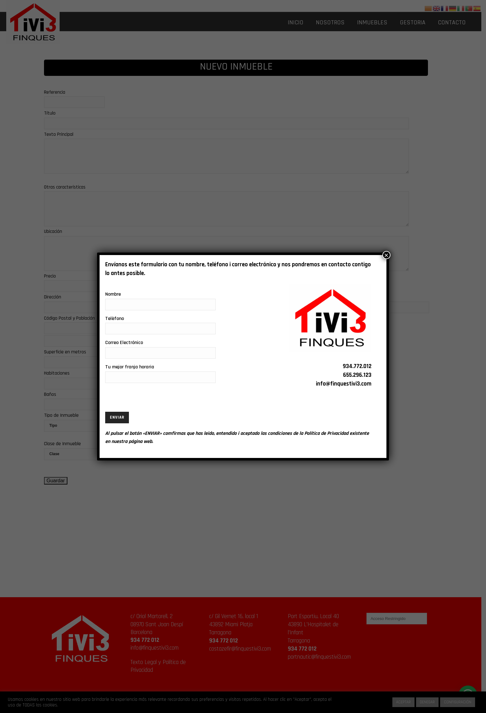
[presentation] (152, 399)
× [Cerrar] (386, 255)
